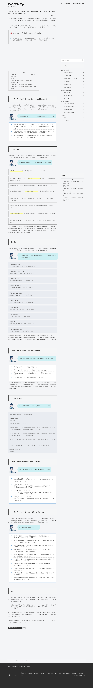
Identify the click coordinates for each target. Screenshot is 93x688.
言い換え (13, 78)
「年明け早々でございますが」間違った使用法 (21, 84)
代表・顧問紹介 (66, 673)
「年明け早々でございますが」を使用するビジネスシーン (24, 86)
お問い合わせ (81, 673)
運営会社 (74, 673)
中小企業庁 (28, 666)
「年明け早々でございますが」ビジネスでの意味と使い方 (24, 74)
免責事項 (30, 673)
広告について (58, 673)
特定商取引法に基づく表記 (46, 673)
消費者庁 (16, 666)
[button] (82, 60)
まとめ (12, 88)
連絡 (24, 627)
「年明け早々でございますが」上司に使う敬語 (21, 80)
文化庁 (23, 666)
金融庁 (20, 666)
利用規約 (36, 673)
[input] (72, 60)
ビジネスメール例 (15, 82)
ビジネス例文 (14, 76)
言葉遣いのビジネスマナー (15, 627)
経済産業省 (11, 666)
